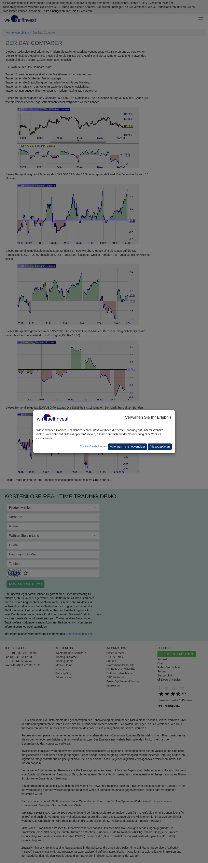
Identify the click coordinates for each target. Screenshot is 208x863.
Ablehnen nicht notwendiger (127, 446)
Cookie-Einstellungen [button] (93, 446)
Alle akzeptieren (160, 446)
